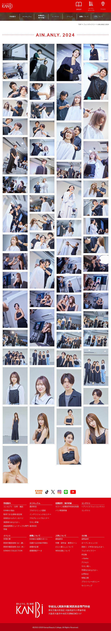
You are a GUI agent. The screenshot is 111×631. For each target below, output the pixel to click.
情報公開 (85, 578)
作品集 (84, 554)
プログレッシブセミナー (39, 518)
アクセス (85, 562)
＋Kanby (84, 558)
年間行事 (7, 539)
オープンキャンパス (89, 543)
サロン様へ (85, 566)
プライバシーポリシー (90, 581)
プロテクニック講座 (38, 510)
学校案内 (12, 16)
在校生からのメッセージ (13, 518)
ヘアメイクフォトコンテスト (93, 506)
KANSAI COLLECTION (12, 551)
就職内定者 (34, 547)
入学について (98, 16)
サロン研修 (34, 522)
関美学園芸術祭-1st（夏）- (14, 543)
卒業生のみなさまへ (89, 570)
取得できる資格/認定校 (12, 514)
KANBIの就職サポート (39, 539)
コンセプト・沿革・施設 (13, 506)
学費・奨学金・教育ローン (66, 543)
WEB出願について (62, 551)
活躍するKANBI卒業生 (39, 543)
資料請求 (85, 539)
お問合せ (85, 574)
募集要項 (59, 539)
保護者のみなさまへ (11, 522)
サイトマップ (86, 585)
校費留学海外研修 (41, 17)
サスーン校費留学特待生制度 (67, 506)
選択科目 (33, 506)
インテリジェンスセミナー (40, 514)
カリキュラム (27, 16)
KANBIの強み (9, 510)
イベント (70, 16)
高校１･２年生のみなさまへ (92, 547)
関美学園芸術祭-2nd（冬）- (14, 547)
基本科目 (33, 526)
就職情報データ (36, 551)
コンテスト (55, 16)
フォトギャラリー (90, 24)
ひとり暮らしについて (64, 547)
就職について (84, 16)
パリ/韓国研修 (61, 510)
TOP (79, 24)
